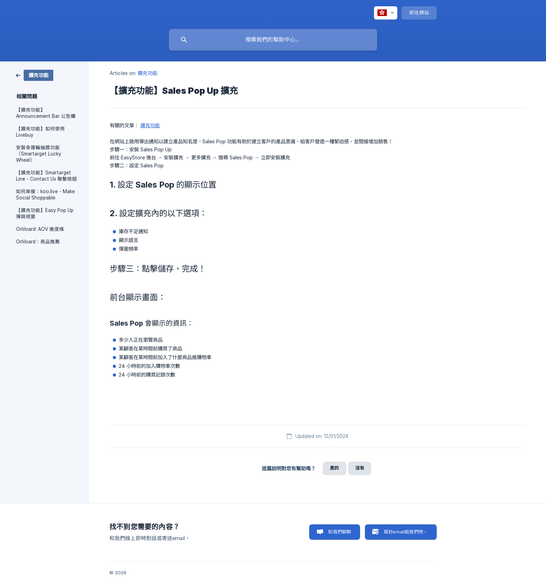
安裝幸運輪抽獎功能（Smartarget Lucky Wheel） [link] (38, 154)
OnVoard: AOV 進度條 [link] (40, 229)
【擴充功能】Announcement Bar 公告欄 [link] (46, 113)
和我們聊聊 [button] (339, 531)
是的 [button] (334, 468)
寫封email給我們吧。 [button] (406, 531)
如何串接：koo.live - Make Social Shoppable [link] (45, 194)
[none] (385, 13)
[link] (34, 74)
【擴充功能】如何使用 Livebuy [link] (40, 132)
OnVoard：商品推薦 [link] (38, 241)
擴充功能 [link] (147, 73)
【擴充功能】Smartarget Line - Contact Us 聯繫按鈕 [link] (46, 176)
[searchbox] (273, 40)
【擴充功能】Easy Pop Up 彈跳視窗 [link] (44, 213)
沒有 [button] (359, 468)
